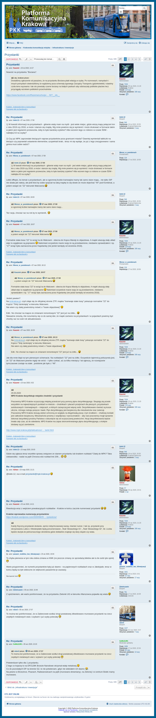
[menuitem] (20, 43)
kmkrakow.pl (15, 301)
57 (125, 488)
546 (125, 122)
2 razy (137, 128)
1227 (126, 628)
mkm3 (121, 623)
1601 (126, 572)
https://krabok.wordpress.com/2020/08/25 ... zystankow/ (31, 517)
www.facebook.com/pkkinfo (88, 710)
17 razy (137, 577)
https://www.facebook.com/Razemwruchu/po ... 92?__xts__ (33, 95)
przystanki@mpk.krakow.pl (38, 474)
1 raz (127, 492)
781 (125, 592)
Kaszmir (122, 79)
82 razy (127, 650)
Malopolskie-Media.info (84, 712)
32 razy (127, 576)
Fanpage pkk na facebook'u (16, 109)
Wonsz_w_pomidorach (127, 152)
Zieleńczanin (124, 587)
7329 (126, 84)
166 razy (138, 92)
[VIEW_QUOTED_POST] (28, 162)
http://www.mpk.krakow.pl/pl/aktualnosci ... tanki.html (30, 430)
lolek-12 (122, 117)
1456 (126, 646)
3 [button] (132, 59)
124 (125, 158)
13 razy (137, 652)
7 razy (137, 632)
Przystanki (12, 54)
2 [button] (128, 59)
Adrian (121, 483)
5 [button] (139, 59)
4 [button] (135, 59)
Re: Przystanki (14, 117)
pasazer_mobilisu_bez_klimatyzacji (132, 566)
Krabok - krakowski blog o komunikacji (20, 107)
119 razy (128, 90)
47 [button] (146, 59)
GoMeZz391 (123, 641)
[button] (120, 59)
